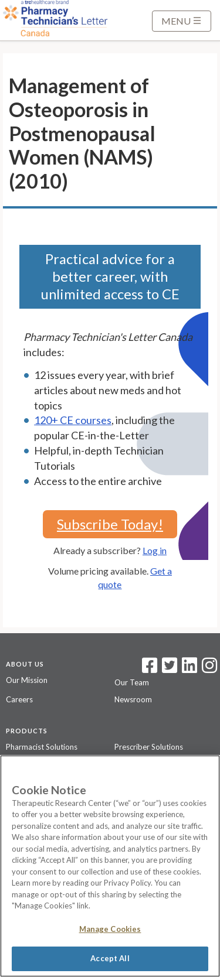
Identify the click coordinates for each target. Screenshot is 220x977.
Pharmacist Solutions (41, 746)
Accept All (109, 958)
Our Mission (27, 680)
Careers (19, 699)
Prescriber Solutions (148, 746)
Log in (155, 550)
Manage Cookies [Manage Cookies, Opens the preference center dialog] (110, 929)
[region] (110, 866)
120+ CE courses (72, 420)
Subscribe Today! (110, 523)
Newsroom (133, 699)
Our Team (131, 682)
